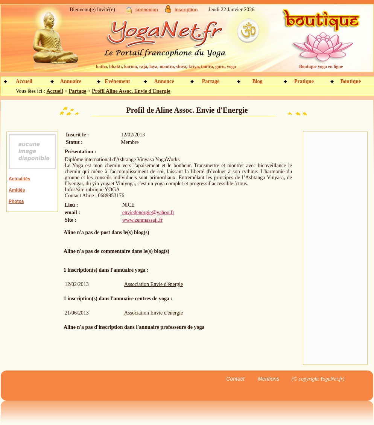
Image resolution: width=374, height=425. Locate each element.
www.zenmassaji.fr (142, 220)
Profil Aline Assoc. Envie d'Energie (131, 91)
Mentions (268, 379)
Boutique (351, 81)
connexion (146, 9)
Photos (16, 201)
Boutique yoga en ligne (321, 66)
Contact (235, 379)
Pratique (304, 81)
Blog (257, 81)
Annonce (164, 81)
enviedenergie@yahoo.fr (148, 212)
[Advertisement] (335, 248)
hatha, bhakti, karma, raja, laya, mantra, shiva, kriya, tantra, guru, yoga (166, 66)
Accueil (24, 81)
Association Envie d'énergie (153, 284)
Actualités (19, 178)
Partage (211, 81)
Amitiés (17, 190)
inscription (186, 9)
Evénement (117, 81)
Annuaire (71, 81)
